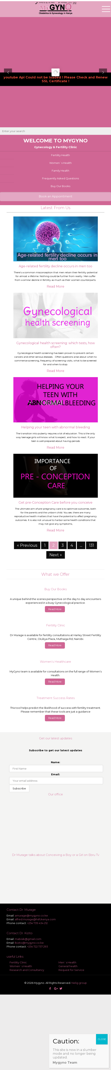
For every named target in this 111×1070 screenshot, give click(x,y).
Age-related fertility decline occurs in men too (55, 266)
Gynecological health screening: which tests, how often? (55, 345)
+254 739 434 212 (37, 923)
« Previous (27, 545)
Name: (55, 762)
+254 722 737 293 (37, 946)
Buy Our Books (60, 186)
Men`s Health (67, 962)
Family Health (60, 170)
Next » (55, 554)
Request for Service (71, 969)
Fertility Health (60, 155)
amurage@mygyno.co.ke (31, 915)
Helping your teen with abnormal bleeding (55, 427)
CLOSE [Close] (102, 1039)
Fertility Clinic (18, 962)
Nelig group (79, 982)
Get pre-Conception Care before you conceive (55, 502)
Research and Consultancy (27, 969)
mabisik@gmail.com (28, 939)
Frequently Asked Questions (60, 178)
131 (91, 545)
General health (67, 966)
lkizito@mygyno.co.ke (29, 942)
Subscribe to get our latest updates (55, 750)
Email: (55, 774)
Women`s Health (60, 162)
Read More (55, 286)
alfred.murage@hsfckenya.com (35, 919)
